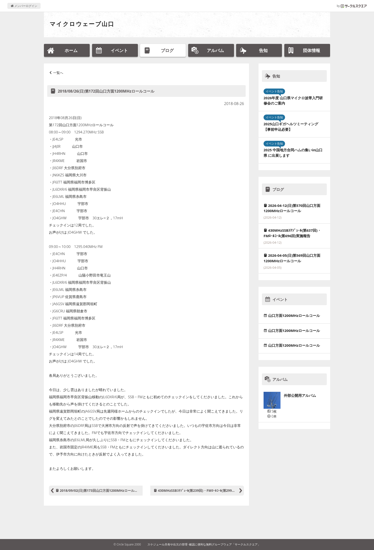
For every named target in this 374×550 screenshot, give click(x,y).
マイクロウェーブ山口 (82, 24)
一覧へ (58, 72)
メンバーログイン (24, 6)
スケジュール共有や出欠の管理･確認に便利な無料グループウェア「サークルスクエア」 (203, 544)
